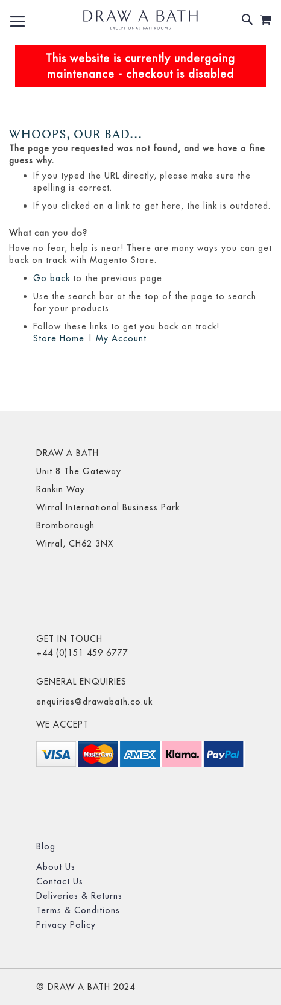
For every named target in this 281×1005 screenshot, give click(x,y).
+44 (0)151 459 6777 (82, 652)
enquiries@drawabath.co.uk (94, 701)
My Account (121, 338)
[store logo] (140, 20)
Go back (51, 278)
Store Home (58, 338)
